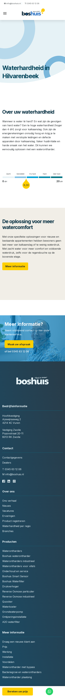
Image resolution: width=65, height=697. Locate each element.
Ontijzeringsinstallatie (14, 616)
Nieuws (6, 505)
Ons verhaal (9, 500)
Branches (7, 531)
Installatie (7, 656)
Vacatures (8, 510)
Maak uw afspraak (19, 344)
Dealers (6, 462)
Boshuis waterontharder (16, 556)
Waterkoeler (9, 606)
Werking (7, 651)
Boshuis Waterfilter (13, 581)
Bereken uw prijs (17, 691)
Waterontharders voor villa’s (18, 566)
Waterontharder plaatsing (17, 677)
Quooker (7, 601)
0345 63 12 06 (31, 3)
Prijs (4, 646)
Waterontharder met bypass (18, 667)
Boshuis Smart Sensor (15, 576)
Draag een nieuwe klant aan (18, 641)
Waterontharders (12, 550)
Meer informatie (15, 266)
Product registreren (13, 521)
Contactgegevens (12, 457)
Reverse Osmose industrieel (18, 596)
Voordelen (8, 662)
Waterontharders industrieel (18, 561)
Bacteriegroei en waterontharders (21, 672)
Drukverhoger (10, 586)
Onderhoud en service (15, 571)
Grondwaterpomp (12, 611)
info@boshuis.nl (13, 3)
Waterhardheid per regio (16, 526)
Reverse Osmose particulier (18, 591)
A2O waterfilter (11, 621)
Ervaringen (8, 515)
